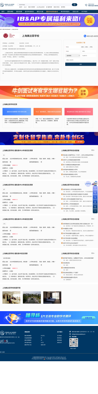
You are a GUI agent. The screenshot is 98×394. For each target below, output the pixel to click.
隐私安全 (64, 359)
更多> (93, 150)
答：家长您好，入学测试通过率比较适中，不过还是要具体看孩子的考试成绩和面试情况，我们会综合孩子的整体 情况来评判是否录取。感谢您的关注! (79, 191)
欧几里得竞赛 (49, 7)
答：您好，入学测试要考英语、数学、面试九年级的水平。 (78, 206)
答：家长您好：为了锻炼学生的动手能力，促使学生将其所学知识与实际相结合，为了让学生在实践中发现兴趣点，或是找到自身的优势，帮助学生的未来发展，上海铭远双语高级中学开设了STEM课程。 (79, 240)
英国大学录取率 (31, 7)
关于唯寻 (59, 335)
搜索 (74, 5)
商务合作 (59, 342)
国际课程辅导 (27, 335)
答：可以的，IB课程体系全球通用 (72, 176)
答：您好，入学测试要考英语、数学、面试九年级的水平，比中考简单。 (79, 201)
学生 (90, 47)
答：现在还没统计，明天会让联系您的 (73, 275)
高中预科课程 (6, 258)
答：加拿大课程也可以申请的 (71, 167)
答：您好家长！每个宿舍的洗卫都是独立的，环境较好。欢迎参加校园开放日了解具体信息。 (79, 226)
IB (3, 155)
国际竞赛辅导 (27, 340)
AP (4, 189)
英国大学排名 (56, 7)
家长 (86, 47)
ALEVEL (43, 335)
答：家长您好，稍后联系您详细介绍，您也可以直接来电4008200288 (79, 231)
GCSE (42, 342)
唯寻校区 (59, 338)
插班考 (20, 7)
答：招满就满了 (68, 279)
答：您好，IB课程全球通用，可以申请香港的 (75, 172)
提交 (81, 64)
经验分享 (43, 345)
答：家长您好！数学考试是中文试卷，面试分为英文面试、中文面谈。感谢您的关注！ (79, 196)
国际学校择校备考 (6, 29)
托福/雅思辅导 (28, 338)
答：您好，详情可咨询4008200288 (72, 260)
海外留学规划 (27, 342)
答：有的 (66, 265)
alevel (25, 7)
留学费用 (63, 7)
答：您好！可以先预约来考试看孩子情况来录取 (76, 157)
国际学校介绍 (27, 345)
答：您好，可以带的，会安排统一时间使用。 (75, 211)
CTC (4, 224)
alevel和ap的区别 (40, 7)
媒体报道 (59, 340)
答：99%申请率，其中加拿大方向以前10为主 (75, 245)
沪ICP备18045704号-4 (37, 359)
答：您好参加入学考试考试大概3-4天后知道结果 (76, 162)
